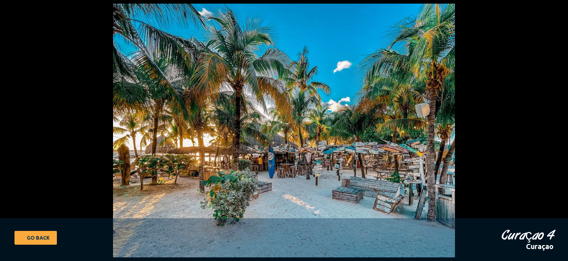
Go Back (38, 238)
